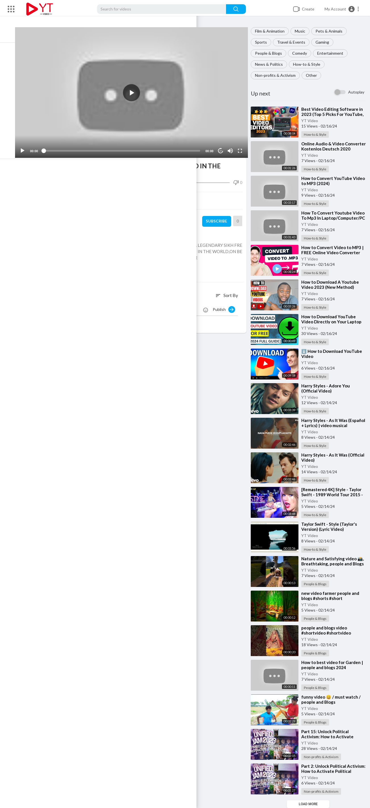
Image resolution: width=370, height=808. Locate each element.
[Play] (34, 145)
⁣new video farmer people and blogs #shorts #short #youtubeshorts (334, 598)
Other (314, 75)
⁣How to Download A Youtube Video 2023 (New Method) (333, 284)
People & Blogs (271, 53)
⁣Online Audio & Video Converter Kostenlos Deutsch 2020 (334, 148)
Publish (227, 303)
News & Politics (272, 64)
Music (303, 31)
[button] (342, 9)
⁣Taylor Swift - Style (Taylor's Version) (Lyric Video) (332, 526)
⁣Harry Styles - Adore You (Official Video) (329, 388)
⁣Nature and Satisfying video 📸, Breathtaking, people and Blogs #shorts (333, 563)
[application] (138, 89)
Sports (264, 42)
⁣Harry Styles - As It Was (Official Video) (328, 457)
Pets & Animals (332, 31)
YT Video (313, 120)
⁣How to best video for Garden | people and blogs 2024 (334, 665)
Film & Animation (273, 31)
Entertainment (334, 53)
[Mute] (232, 145)
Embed (192, 195)
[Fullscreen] (242, 145)
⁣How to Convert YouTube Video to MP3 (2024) (330, 181)
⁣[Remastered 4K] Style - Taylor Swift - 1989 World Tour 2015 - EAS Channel (335, 494)
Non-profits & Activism (278, 75)
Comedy (303, 53)
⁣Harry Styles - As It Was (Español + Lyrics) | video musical (329, 425)
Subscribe (219, 216)
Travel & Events (295, 42)
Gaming (326, 42)
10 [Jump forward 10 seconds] (222, 145)
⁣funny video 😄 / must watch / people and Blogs (334, 699)
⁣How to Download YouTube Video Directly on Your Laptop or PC (335, 321)
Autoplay (356, 92)
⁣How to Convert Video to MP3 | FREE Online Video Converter (335, 252)
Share (85, 195)
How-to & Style (310, 64)
